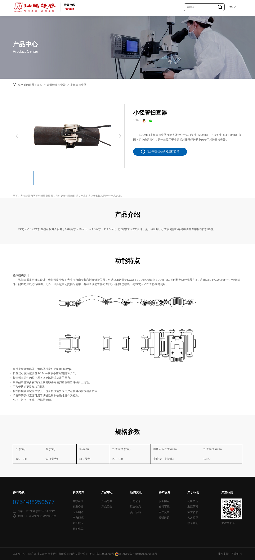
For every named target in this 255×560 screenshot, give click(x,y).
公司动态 (135, 501)
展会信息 (135, 506)
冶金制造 (78, 512)
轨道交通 (78, 506)
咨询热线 (18, 492)
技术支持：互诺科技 (230, 553)
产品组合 (106, 506)
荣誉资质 (192, 512)
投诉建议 (164, 517)
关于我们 (193, 492)
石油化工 (78, 528)
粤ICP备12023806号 (101, 553)
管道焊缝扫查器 (58, 85)
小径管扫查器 (78, 84)
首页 (41, 85)
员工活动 (135, 512)
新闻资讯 (136, 492)
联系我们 (192, 523)
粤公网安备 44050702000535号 (136, 553)
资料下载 (164, 506)
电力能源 (78, 517)
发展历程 (192, 506)
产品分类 (106, 501)
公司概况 (192, 501)
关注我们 (227, 492)
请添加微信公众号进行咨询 (160, 152)
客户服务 (164, 492)
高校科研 (78, 501)
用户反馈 (164, 512)
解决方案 (78, 492)
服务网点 (164, 501)
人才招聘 (192, 517)
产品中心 (107, 492)
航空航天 (78, 523)
